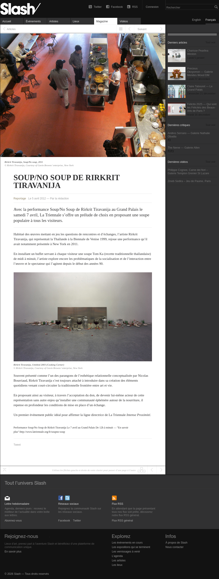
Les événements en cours (127, 542)
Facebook (117, 6)
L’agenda (117, 556)
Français (211, 19)
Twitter (97, 6)
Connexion (152, 6)
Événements (33, 21)
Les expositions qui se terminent (131, 547)
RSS (135, 6)
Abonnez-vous (7, 496)
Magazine (102, 21)
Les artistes (119, 560)
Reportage (20, 198)
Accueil (6, 21)
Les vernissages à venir (126, 551)
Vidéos (124, 21)
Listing (120, 29)
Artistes (53, 21)
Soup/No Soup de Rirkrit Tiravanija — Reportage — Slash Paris (29, 9)
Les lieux (117, 565)
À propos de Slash (176, 542)
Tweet (17, 444)
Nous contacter (175, 547)
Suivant (142, 29)
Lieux (76, 21)
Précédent (129, 29)
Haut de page (4, 469)
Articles (11, 29)
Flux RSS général (115, 496)
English (196, 19)
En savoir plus (13, 551)
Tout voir (210, 42)
